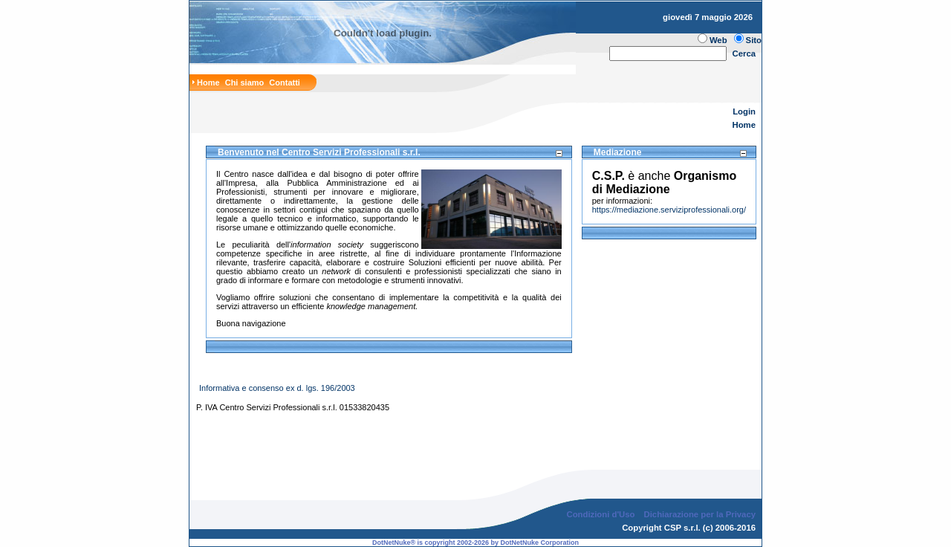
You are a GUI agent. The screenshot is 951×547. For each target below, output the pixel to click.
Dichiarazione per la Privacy (700, 502)
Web (718, 40)
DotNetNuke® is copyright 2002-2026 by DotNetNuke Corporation (475, 530)
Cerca (744, 53)
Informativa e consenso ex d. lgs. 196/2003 (277, 387)
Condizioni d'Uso (600, 502)
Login (744, 111)
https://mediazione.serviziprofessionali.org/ (669, 209)
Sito (754, 40)
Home (744, 124)
